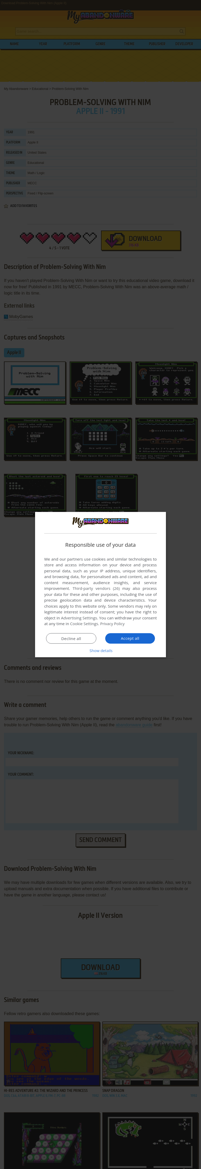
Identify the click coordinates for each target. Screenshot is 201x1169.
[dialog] (100, 584)
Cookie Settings (84, 623)
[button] (100, 650)
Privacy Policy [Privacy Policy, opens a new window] (112, 623)
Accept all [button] (130, 638)
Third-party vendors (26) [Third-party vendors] (96, 588)
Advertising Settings (79, 617)
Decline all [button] (71, 638)
